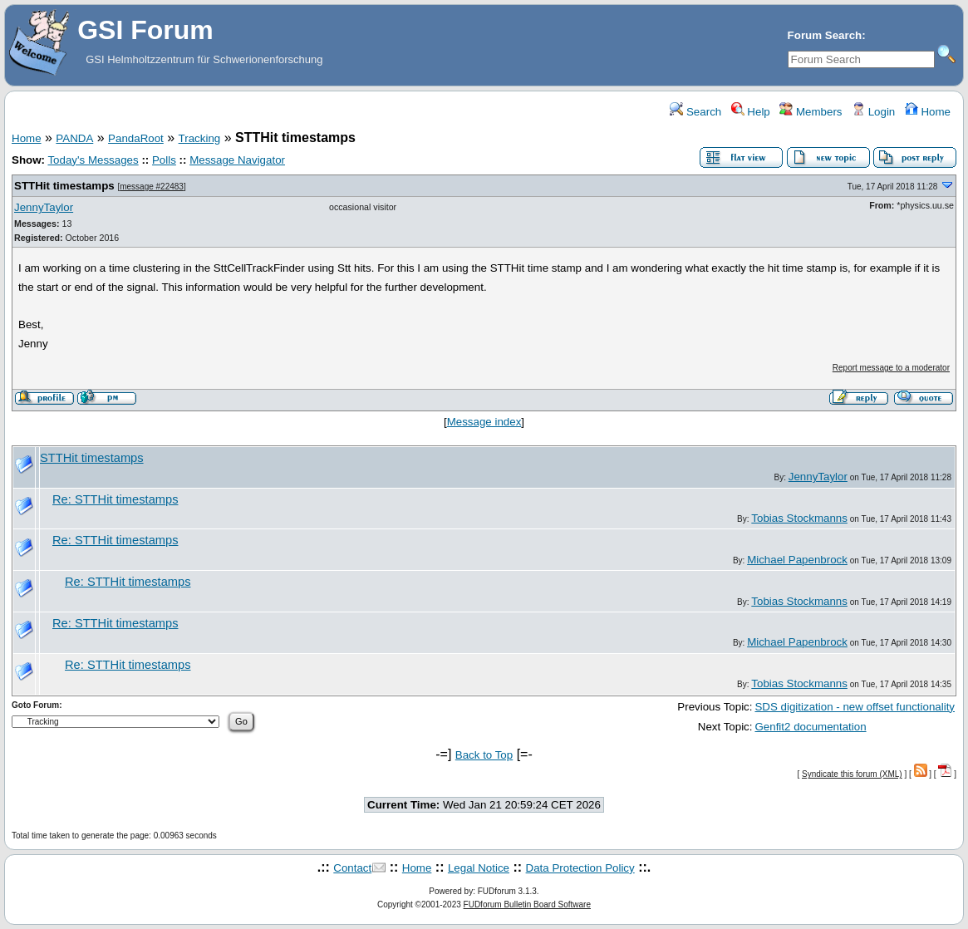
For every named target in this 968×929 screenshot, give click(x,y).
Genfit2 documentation (810, 726)
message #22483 (152, 186)
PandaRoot (136, 138)
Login (873, 112)
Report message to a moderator (891, 367)
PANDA (74, 138)
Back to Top (484, 755)
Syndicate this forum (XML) (852, 774)
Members (810, 112)
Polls (164, 160)
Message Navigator (237, 160)
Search (695, 112)
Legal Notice (478, 868)
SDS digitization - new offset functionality (854, 706)
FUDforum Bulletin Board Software (527, 904)
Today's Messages (92, 160)
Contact (352, 868)
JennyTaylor (43, 207)
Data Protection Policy (580, 868)
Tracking (200, 138)
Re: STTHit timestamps (115, 499)
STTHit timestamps (64, 185)
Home (928, 112)
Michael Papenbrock (797, 559)
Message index (484, 421)
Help (750, 112)
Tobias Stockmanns (799, 518)
